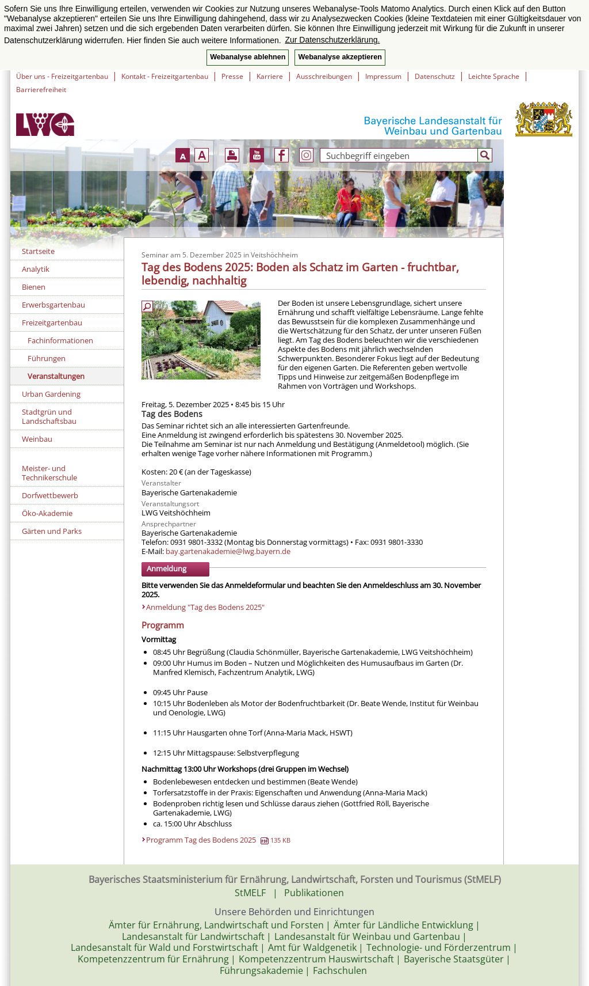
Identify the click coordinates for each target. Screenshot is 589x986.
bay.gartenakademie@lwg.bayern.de (228, 551)
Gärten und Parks (52, 531)
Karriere (270, 76)
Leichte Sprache (493, 76)
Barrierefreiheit (41, 89)
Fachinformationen (60, 340)
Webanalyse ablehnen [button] (247, 57)
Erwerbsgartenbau (53, 304)
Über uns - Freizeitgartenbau (62, 76)
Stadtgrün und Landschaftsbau (49, 416)
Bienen (33, 287)
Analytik (35, 269)
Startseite (38, 251)
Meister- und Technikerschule (49, 473)
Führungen (47, 358)
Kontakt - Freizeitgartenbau (164, 76)
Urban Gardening (51, 394)
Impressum (383, 76)
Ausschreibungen (324, 76)
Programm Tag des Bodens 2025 (218, 840)
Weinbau (37, 439)
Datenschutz (435, 76)
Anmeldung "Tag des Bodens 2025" (205, 607)
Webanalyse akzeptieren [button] (339, 57)
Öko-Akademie (47, 513)
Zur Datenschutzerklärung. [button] (332, 39)
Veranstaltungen (56, 376)
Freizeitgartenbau (52, 322)
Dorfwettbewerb (50, 495)
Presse (232, 76)
